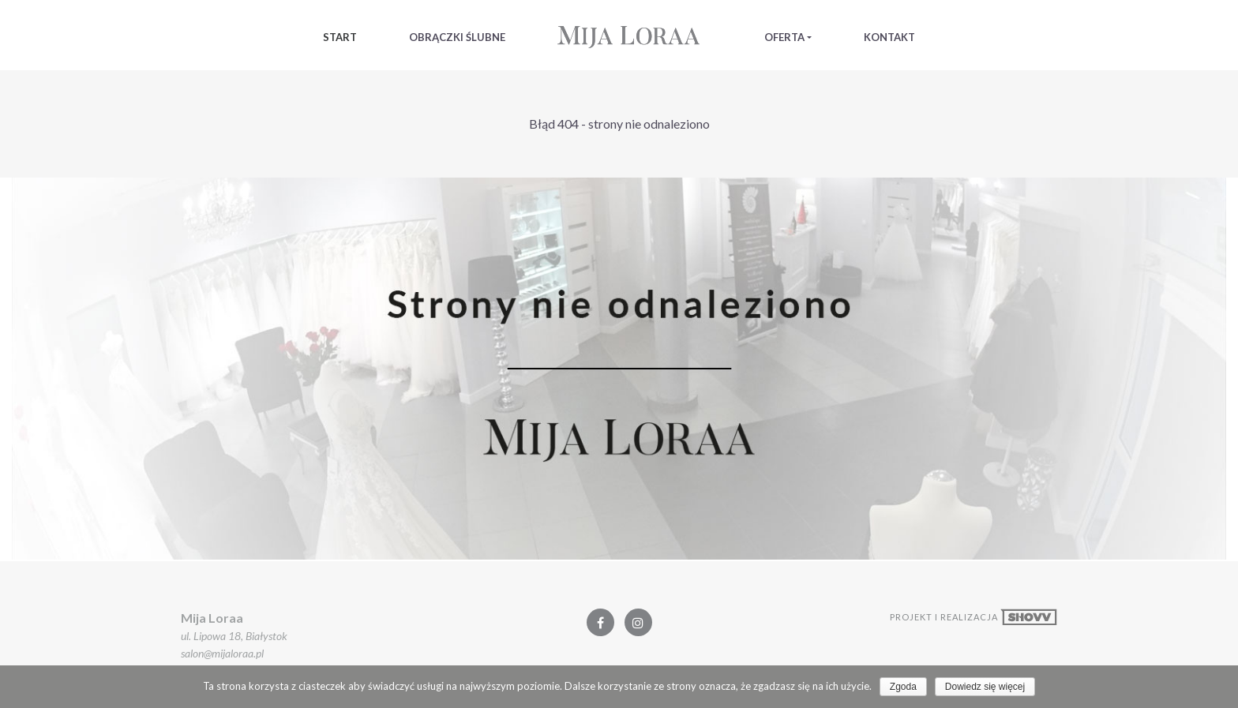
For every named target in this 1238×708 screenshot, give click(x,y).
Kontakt (889, 37)
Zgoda (903, 686)
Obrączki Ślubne (457, 37)
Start (340, 37)
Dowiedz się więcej (985, 686)
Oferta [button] (784, 37)
